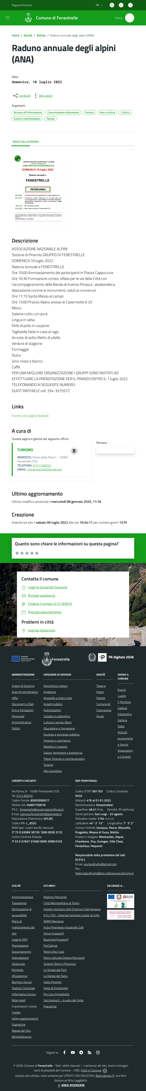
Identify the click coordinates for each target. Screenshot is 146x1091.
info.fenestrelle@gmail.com (44, 469)
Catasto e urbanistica (57, 716)
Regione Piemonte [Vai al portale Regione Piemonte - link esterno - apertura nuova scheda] (22, 5)
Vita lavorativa (53, 771)
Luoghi (122, 696)
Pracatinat (50, 1006)
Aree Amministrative (25, 692)
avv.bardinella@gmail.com (100, 864)
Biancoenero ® (105, 1075)
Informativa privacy (24, 994)
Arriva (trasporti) (54, 933)
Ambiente (50, 692)
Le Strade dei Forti (55, 970)
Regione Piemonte (55, 897)
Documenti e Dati (23, 704)
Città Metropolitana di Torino (61, 903)
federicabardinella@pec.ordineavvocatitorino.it (104, 873)
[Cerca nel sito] (129, 17)
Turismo (48, 765)
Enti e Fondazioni (22, 710)
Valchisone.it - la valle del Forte (63, 1000)
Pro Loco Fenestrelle (56, 994)
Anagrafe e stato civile (58, 698)
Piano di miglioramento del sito (23, 927)
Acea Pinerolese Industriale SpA (64, 927)
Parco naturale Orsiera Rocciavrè (64, 957)
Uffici (15, 698)
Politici (16, 728)
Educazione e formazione (59, 728)
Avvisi (100, 716)
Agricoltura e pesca (55, 686)
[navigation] (7, 17)
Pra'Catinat (51, 945)
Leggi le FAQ (20, 939)
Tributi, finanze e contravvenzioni (64, 758)
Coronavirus (103, 710)
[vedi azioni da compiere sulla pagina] (42, 96)
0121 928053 (42, 465)
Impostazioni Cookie (24, 1006)
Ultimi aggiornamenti (25, 1018)
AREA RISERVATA (71, 1085)
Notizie (41, 35)
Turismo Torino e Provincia (60, 964)
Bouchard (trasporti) (56, 939)
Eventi (122, 690)
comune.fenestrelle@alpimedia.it (41, 814)
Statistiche (18, 1024)
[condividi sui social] (21, 96)
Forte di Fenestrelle (56, 988)
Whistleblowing (21, 1036)
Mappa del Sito (21, 1030)
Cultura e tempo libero (57, 722)
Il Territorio (124, 702)
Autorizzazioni (52, 710)
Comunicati (103, 704)
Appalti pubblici (53, 704)
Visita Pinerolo (52, 982)
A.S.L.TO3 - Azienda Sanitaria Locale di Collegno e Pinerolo (80, 915)
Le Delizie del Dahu (55, 976)
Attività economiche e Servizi (125, 738)
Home (15, 35)
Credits (16, 1012)
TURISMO (25, 450)
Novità (28, 35)
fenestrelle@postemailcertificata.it (42, 809)
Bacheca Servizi (22, 982)
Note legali (18, 1000)
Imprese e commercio (57, 740)
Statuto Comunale (23, 988)
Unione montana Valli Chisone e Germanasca (72, 909)
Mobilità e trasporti (55, 746)
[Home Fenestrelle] (49, 18)
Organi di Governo (23, 686)
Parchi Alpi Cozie (54, 951)
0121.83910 (25, 795)
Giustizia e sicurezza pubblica (61, 734)
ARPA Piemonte (54, 921)
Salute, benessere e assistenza (63, 752)
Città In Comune (91, 1070)
